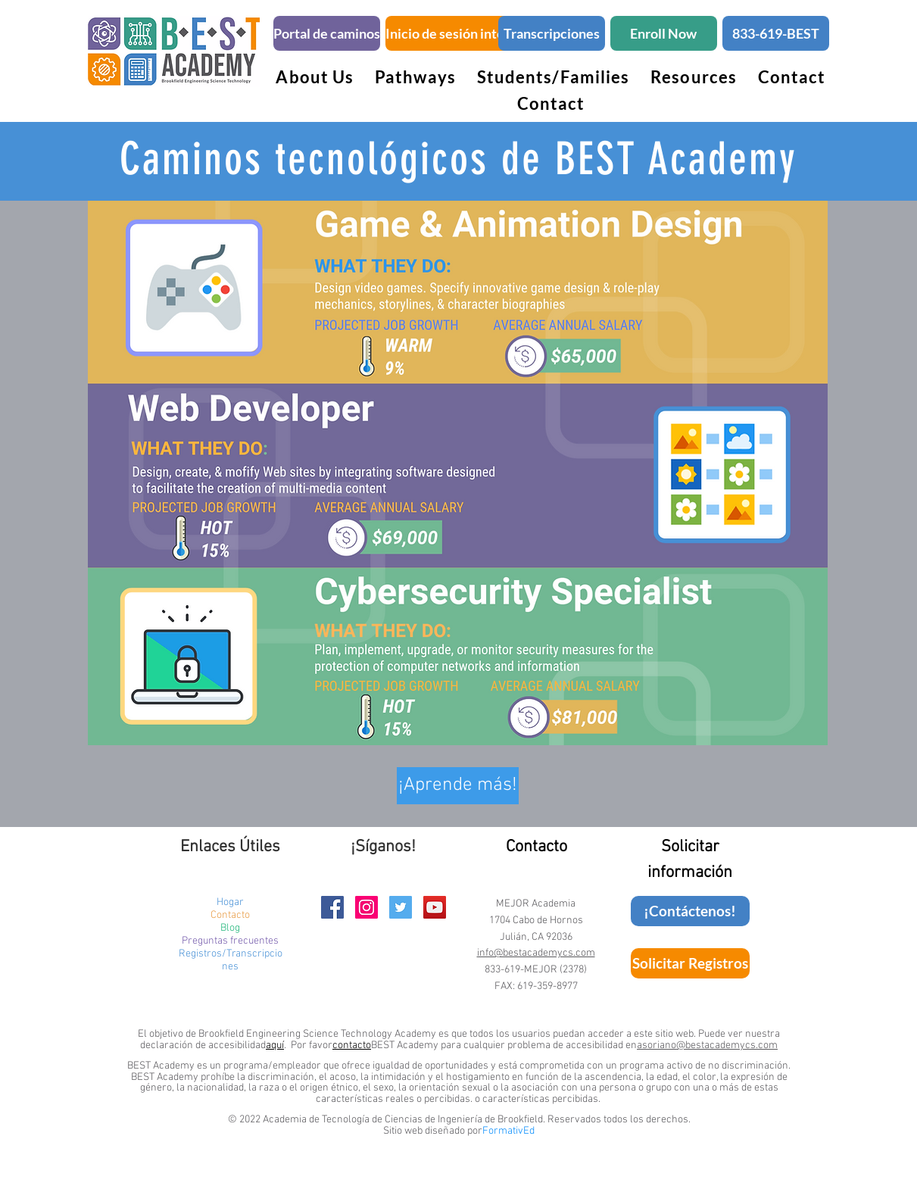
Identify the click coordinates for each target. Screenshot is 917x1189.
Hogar (230, 902)
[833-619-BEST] (775, 33)
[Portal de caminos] (326, 33)
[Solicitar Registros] (690, 963)
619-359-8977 (547, 986)
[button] (415, 77)
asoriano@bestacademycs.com (707, 1045)
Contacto (230, 915)
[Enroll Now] (663, 33)
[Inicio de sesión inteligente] (466, 33)
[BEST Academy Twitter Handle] (400, 907)
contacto (351, 1045)
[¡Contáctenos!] (690, 911)
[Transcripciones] (551, 33)
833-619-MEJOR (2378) (536, 969)
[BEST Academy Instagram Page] (366, 907)
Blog (230, 928)
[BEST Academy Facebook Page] (332, 907)
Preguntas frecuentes (230, 941)
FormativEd (508, 1131)
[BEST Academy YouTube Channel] (434, 907)
